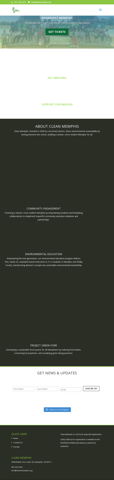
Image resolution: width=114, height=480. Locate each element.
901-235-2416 (16, 467)
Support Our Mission (57, 104)
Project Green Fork (43, 345)
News (15, 438)
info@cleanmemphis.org (21, 470)
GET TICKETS (57, 32)
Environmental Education (43, 254)
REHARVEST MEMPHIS (57, 18)
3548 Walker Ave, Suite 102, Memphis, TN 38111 (31, 462)
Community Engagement (44, 208)
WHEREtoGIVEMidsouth (69, 443)
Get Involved (57, 78)
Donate (16, 446)
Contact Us (18, 442)
